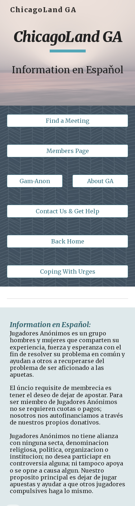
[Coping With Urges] (67, 271)
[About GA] (100, 181)
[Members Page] (67, 151)
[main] (68, 40)
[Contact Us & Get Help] (67, 211)
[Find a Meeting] (67, 120)
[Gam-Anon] (34, 181)
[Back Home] (67, 241)
